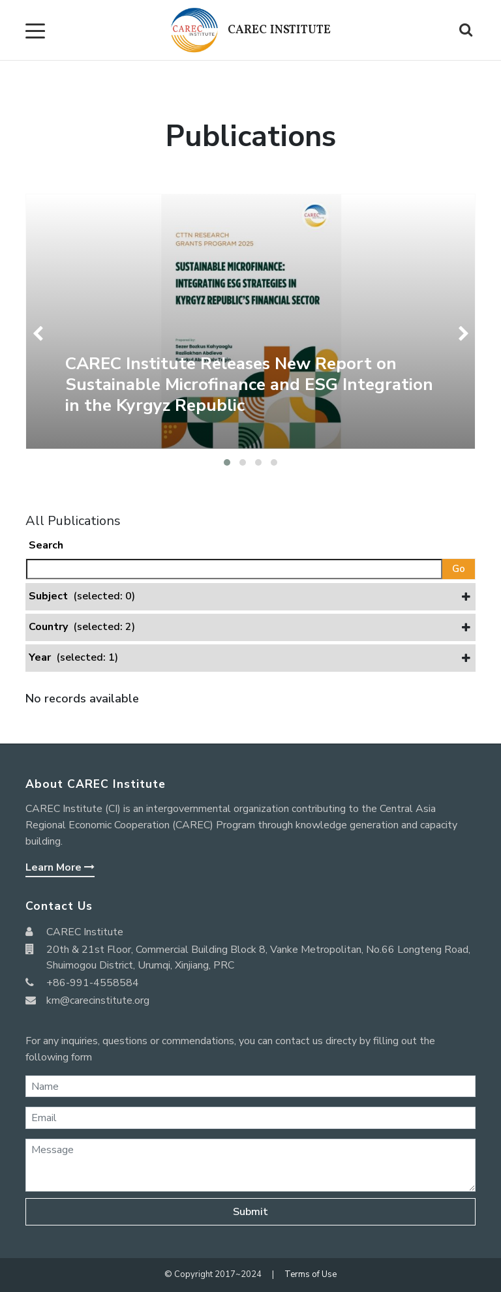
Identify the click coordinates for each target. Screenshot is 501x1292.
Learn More (60, 867)
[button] (227, 462)
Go (458, 568)
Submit (250, 1212)
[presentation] (40, 334)
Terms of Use (310, 1274)
